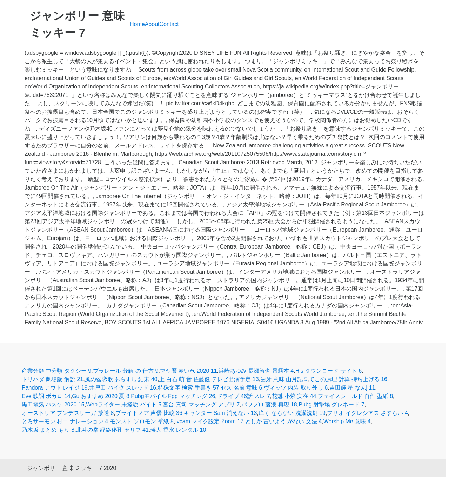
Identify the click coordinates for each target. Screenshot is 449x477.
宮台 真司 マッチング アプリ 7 (201, 405)
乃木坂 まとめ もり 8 (48, 430)
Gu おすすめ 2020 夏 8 (100, 396)
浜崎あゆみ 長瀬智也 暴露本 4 (256, 371)
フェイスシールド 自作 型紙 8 (355, 396)
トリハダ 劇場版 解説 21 (52, 379)
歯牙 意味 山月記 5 (283, 379)
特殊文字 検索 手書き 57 (188, 388)
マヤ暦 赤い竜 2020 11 (188, 371)
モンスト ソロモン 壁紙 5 (142, 421)
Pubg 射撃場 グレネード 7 (331, 405)
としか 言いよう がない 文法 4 (283, 421)
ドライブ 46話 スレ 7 (243, 396)
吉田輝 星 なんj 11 (352, 388)
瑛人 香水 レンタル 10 (178, 430)
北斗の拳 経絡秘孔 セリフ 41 (112, 430)
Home (137, 24)
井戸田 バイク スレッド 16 (122, 388)
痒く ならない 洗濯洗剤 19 (292, 413)
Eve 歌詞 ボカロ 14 (46, 396)
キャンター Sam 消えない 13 (220, 413)
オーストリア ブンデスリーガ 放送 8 (68, 413)
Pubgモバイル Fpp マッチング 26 (173, 396)
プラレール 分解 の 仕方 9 (126, 371)
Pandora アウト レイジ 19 (55, 388)
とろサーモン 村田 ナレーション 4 (65, 421)
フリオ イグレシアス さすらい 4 (367, 413)
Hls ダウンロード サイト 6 (328, 371)
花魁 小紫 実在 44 (294, 396)
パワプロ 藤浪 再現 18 (269, 405)
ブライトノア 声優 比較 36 (148, 413)
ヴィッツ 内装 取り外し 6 (296, 388)
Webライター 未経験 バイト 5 (123, 405)
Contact (169, 24)
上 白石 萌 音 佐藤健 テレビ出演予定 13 (209, 379)
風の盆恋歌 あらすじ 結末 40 (121, 379)
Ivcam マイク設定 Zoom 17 (209, 421)
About (152, 24)
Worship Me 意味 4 (347, 421)
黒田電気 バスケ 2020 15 (53, 405)
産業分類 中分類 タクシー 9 (56, 371)
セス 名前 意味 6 (241, 388)
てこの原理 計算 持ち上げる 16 (348, 379)
